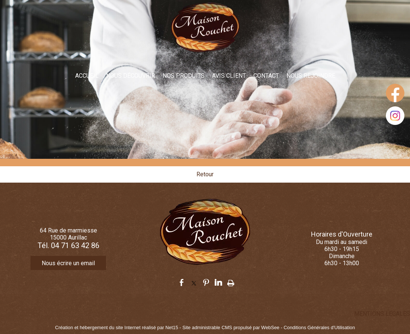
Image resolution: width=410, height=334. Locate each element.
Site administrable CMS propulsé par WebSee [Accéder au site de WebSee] (230, 327)
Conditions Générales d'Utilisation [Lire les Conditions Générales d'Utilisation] (319, 327)
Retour (205, 174)
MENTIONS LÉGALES (382, 313)
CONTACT (266, 75)
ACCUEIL (87, 75)
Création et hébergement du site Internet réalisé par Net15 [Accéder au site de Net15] (116, 327)
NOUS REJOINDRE (310, 75)
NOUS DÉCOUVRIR (130, 75)
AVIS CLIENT (229, 75)
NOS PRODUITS (184, 75)
